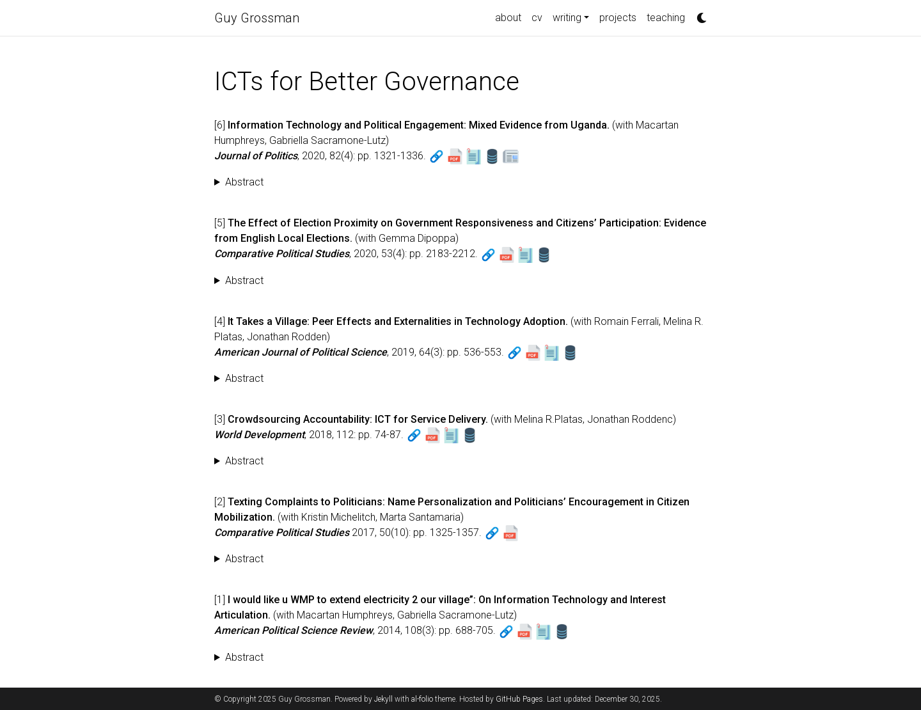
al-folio (422, 699)
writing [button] (567, 18)
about (508, 18)
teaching (666, 18)
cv (536, 18)
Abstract (244, 182)
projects (617, 18)
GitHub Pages (519, 699)
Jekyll (383, 699)
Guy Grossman (256, 18)
